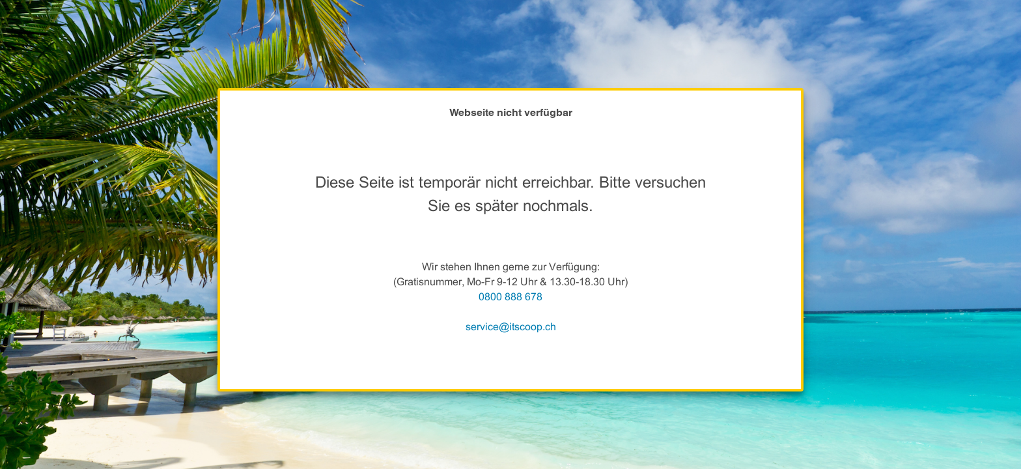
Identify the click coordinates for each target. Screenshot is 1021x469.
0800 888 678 (510, 296)
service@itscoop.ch (511, 326)
